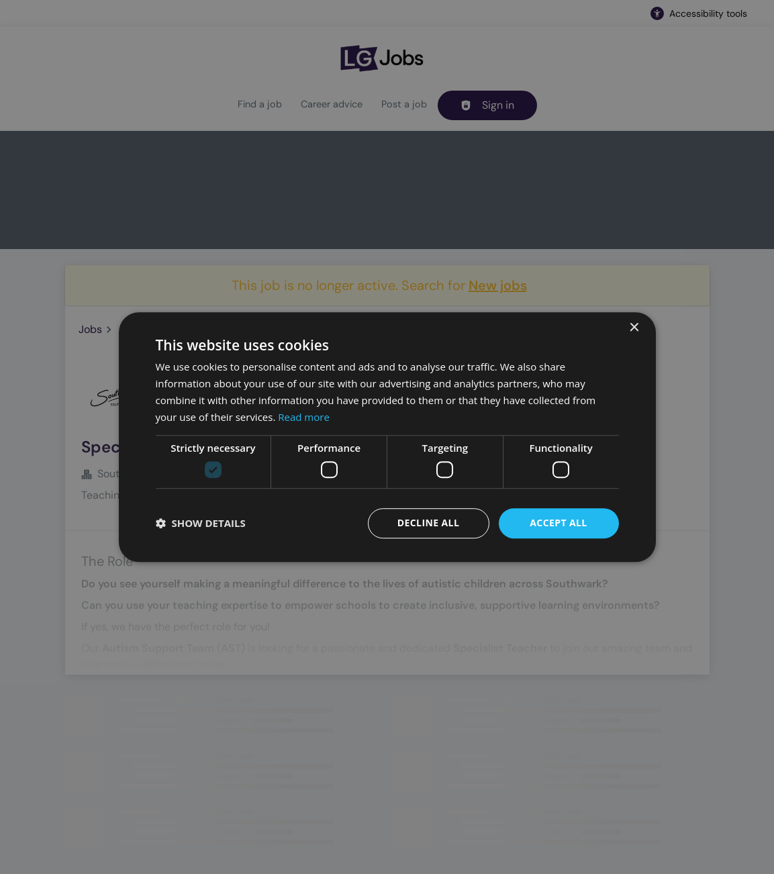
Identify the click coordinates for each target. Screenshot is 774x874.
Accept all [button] (558, 522)
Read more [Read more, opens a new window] (304, 417)
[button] (201, 523)
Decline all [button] (428, 522)
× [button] (634, 328)
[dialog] (387, 437)
